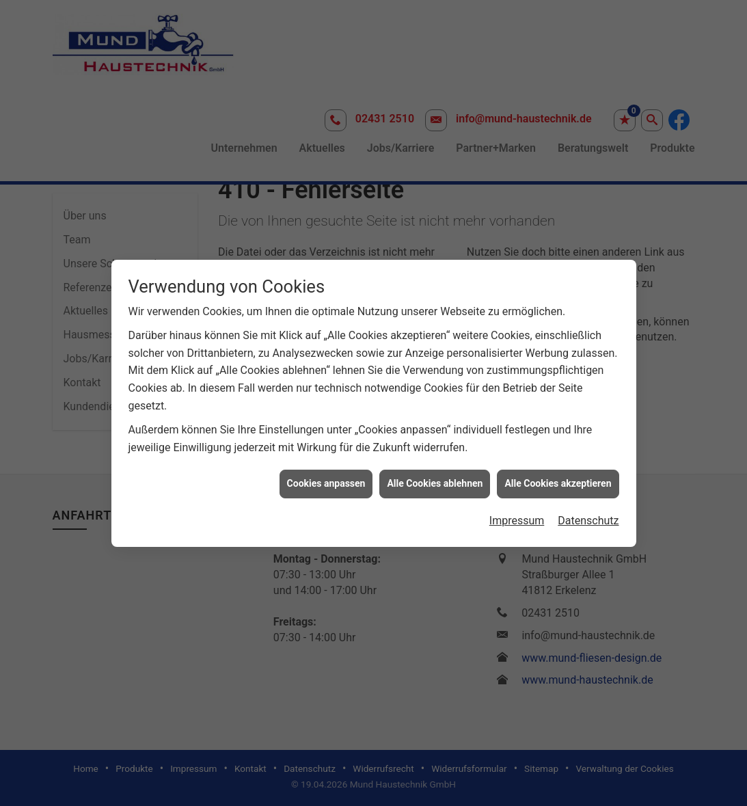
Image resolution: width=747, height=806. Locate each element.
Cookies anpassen (326, 477)
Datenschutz (588, 514)
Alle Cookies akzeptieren (557, 477)
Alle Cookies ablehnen (435, 477)
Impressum (517, 514)
